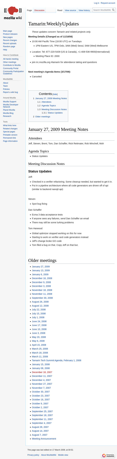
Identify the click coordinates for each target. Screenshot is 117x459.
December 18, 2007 (42, 372)
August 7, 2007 (39, 435)
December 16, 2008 (42, 278)
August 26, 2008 (40, 301)
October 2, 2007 (40, 407)
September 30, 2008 (42, 298)
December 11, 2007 (42, 376)
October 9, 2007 (40, 403)
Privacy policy (33, 455)
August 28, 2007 (40, 427)
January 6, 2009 (40, 274)
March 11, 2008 (40, 356)
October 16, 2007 (41, 399)
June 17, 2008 (39, 325)
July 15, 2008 (39, 313)
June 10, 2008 (39, 329)
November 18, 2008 (42, 290)
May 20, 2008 (39, 337)
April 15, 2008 (39, 345)
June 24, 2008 (39, 321)
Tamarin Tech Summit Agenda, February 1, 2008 (56, 360)
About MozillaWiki (48, 455)
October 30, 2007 (41, 391)
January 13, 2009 (41, 270)
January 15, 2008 (41, 364)
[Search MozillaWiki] (104, 10)
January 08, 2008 (41, 368)
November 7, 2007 (41, 388)
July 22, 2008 (39, 309)
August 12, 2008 (40, 305)
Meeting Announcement (44, 438)
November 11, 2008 (42, 294)
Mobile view (63, 455)
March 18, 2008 (40, 352)
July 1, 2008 (38, 317)
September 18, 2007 (42, 415)
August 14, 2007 (40, 431)
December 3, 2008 (41, 286)
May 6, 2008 (38, 341)
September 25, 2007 (42, 411)
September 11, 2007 (42, 419)
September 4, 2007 (41, 423)
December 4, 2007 (41, 380)
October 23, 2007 (41, 395)
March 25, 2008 (40, 348)
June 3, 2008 (38, 333)
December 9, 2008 (41, 282)
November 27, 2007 (42, 384)
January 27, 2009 (41, 266)
